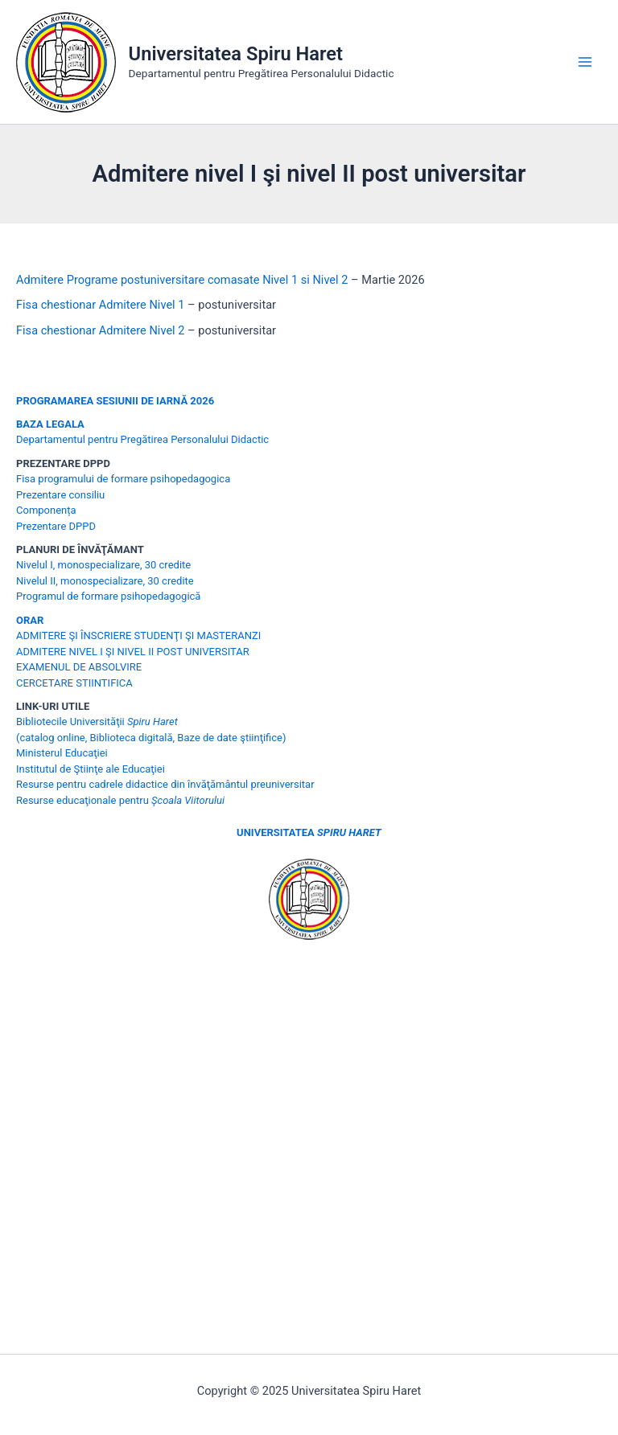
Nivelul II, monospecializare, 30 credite (105, 581)
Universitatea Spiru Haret (236, 54)
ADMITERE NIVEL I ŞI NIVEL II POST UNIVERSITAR (132, 652)
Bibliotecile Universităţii (97, 721)
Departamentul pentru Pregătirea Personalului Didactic (142, 439)
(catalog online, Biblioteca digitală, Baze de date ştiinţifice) (151, 738)
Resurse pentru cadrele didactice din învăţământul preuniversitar (165, 784)
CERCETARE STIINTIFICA (74, 683)
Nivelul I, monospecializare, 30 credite (103, 565)
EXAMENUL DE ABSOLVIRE (79, 667)
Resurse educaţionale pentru (120, 800)
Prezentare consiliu (60, 495)
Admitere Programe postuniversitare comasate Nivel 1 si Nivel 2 (182, 280)
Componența (46, 510)
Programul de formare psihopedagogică (108, 596)
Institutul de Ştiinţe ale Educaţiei (90, 769)
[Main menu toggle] (585, 62)
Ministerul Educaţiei (62, 753)
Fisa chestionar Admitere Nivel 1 (100, 304)
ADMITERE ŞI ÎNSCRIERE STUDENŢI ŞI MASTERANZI (138, 635)
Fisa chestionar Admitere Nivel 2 (100, 330)
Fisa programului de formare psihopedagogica (123, 479)
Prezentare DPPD (56, 526)
